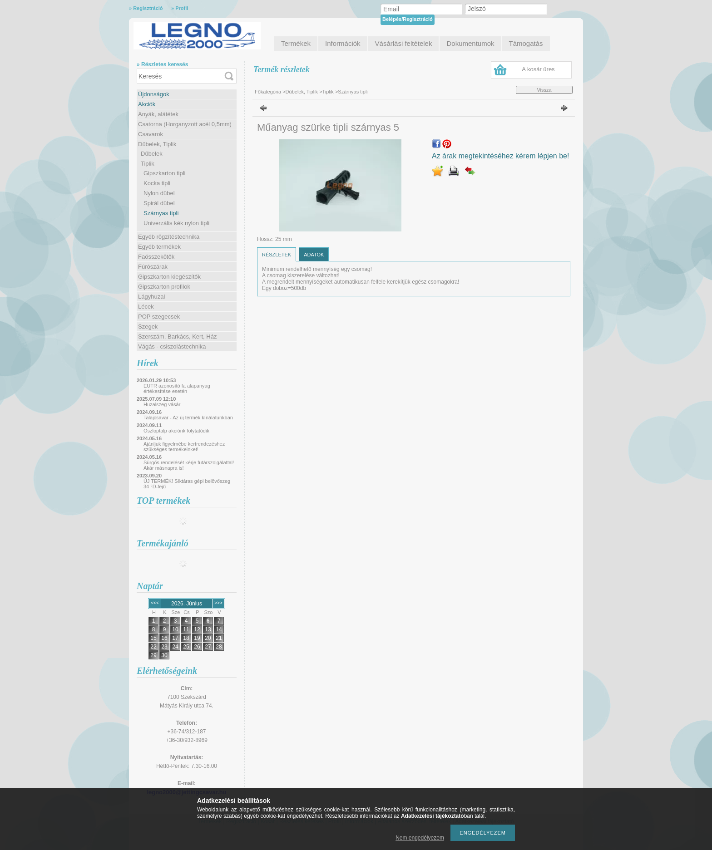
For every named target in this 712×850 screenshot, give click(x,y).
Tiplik (147, 163)
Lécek (146, 306)
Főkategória (268, 91)
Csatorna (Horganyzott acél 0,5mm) (185, 124)
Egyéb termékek (159, 246)
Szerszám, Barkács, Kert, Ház (177, 336)
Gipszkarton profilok (164, 286)
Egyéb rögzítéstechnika (168, 236)
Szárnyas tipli (160, 213)
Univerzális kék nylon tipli (176, 223)
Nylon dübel (159, 193)
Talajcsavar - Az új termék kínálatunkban (188, 417)
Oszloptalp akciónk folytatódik (176, 430)
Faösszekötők (156, 256)
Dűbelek (152, 153)
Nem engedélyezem (420, 838)
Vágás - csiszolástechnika (172, 346)
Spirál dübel (159, 203)
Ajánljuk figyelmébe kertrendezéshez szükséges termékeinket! (184, 446)
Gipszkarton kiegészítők (169, 276)
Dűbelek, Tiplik (157, 144)
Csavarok (150, 134)
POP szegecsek (159, 316)
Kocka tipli (156, 183)
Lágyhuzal (151, 296)
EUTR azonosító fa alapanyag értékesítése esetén (176, 388)
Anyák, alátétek (158, 114)
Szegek (148, 326)
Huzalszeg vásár (161, 404)
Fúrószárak (153, 266)
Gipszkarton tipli (164, 173)
